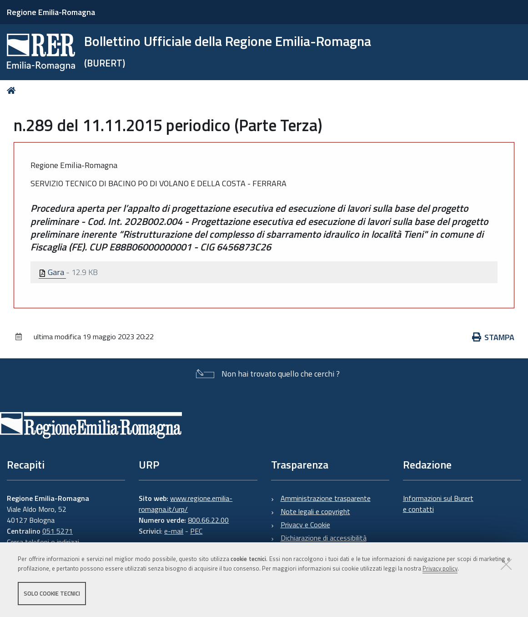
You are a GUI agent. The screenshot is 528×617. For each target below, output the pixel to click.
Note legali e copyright (315, 511)
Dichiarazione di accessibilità (324, 537)
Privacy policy (440, 568)
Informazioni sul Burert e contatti (438, 504)
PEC (196, 530)
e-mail (173, 530)
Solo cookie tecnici (52, 593)
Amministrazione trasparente (326, 498)
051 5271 (57, 530)
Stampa (493, 337)
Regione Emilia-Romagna (51, 12)
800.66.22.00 (208, 520)
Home (13, 90)
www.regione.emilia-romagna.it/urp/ (185, 504)
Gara (52, 272)
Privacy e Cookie (305, 524)
